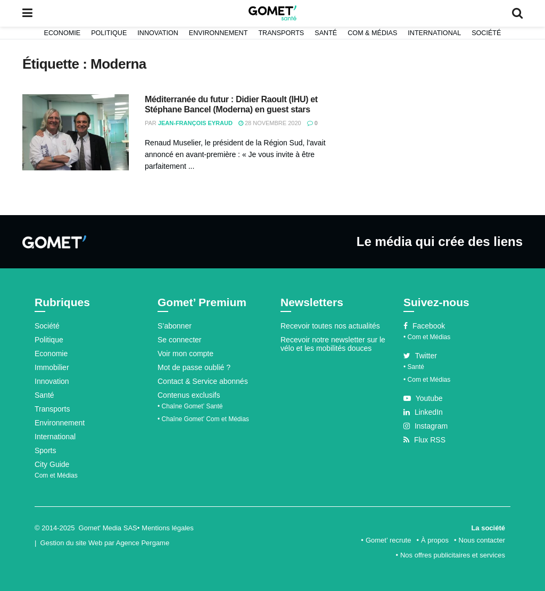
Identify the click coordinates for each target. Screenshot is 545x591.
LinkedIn (423, 412)
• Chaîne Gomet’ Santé (190, 406)
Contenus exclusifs (189, 395)
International (434, 33)
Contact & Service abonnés (203, 381)
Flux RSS (424, 440)
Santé (326, 33)
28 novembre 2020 (269, 123)
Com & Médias (372, 33)
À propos (435, 540)
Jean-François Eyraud (195, 123)
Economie (62, 33)
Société (486, 33)
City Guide (52, 464)
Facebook (424, 326)
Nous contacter (482, 540)
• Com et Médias (426, 337)
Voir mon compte (185, 353)
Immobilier (52, 367)
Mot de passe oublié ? (194, 367)
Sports (45, 450)
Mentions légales (168, 528)
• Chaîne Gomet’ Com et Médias (203, 419)
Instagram (425, 426)
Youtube (423, 398)
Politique (109, 33)
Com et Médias (56, 475)
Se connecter (180, 339)
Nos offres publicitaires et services (452, 555)
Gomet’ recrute (388, 540)
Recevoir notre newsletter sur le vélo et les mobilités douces (332, 343)
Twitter (420, 355)
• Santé (413, 367)
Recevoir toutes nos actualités (330, 326)
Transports (281, 33)
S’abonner (175, 326)
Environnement (218, 33)
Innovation (157, 33)
